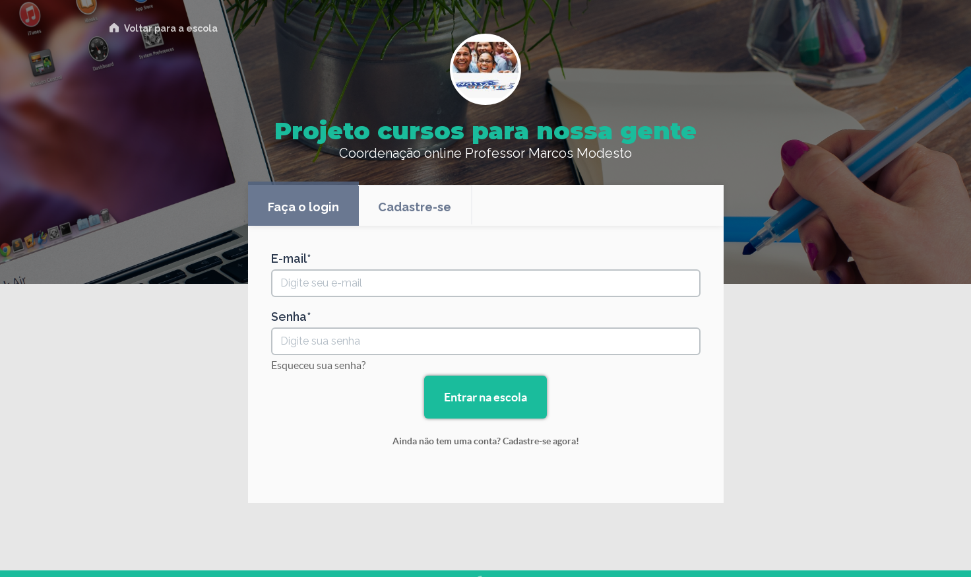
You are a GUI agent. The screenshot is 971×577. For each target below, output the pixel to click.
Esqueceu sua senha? (318, 365)
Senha (289, 316)
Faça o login (303, 207)
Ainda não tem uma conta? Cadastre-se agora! (485, 441)
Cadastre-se (414, 207)
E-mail (289, 258)
